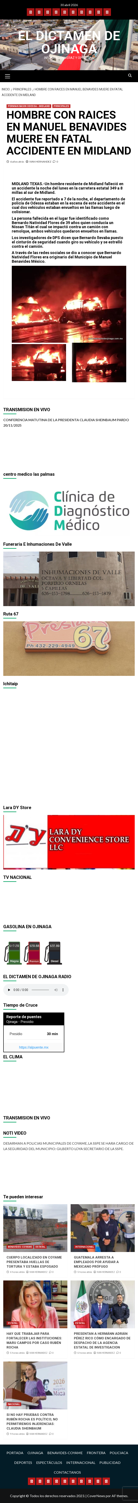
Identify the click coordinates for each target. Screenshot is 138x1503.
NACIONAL (14, 1404)
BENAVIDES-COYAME (20, 1246)
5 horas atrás (84, 1272)
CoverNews (96, 1496)
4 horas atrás (17, 1272)
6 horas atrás (84, 1353)
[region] (69, 509)
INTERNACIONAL (84, 1246)
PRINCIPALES (61, 106)
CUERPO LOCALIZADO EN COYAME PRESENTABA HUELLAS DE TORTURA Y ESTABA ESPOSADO (34, 1262)
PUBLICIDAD (110, 1462)
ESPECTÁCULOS (49, 1462)
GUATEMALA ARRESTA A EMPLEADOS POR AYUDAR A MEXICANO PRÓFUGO (96, 1262)
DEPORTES (23, 1462)
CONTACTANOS (67, 1472)
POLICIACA (119, 1453)
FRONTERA (96, 1453)
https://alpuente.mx (33, 1047)
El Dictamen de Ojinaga (69, 42)
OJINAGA (35, 1453)
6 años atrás (17, 161)
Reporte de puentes (23, 1016)
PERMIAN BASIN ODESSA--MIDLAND (29, 106)
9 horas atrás (17, 1434)
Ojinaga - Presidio (20, 1022)
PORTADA (15, 1453)
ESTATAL (40, 1246)
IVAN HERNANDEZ (40, 161)
